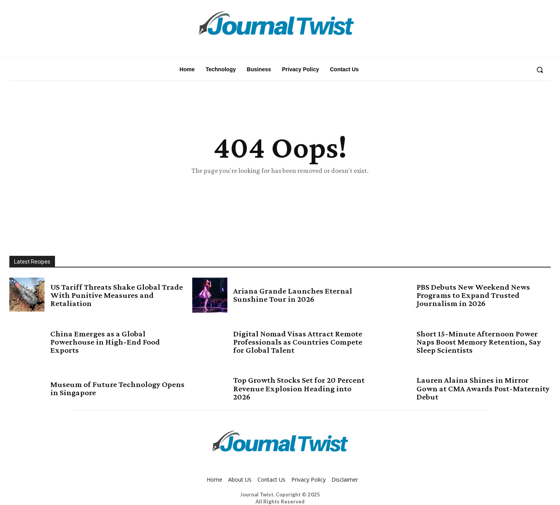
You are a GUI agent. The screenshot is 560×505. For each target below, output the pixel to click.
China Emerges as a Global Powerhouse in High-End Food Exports (113, 341)
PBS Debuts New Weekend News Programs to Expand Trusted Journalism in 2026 (480, 295)
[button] (540, 70)
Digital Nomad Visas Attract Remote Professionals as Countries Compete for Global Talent (293, 342)
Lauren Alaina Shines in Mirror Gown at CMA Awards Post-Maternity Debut (476, 388)
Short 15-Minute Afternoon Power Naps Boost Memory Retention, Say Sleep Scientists (476, 342)
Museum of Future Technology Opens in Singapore (110, 388)
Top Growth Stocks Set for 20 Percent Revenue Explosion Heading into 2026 (290, 388)
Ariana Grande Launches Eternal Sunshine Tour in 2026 (297, 295)
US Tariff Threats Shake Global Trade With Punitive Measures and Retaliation (113, 295)
